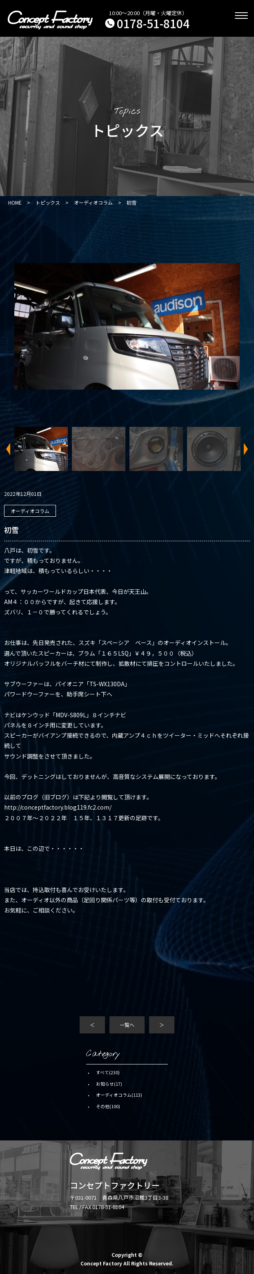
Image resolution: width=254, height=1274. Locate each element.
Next (244, 448)
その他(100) (108, 1106)
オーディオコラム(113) (119, 1094)
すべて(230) (108, 1072)
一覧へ (127, 1024)
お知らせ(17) (109, 1083)
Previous (10, 448)
